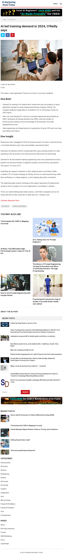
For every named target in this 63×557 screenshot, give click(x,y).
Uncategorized (6, 515)
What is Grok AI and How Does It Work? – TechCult (28, 366)
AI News (3, 478)
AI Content (4, 466)
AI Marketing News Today (34, 552)
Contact (3, 532)
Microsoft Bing (5, 500)
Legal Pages (5, 543)
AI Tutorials (4, 485)
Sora (2, 511)
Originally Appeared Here (10, 200)
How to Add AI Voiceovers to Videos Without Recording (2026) (32, 415)
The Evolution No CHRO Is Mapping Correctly (26, 425)
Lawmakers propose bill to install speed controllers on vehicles (32, 336)
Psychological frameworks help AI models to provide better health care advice (46, 301)
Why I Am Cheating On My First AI (21, 350)
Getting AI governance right (20, 440)
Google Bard (5, 493)
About (3, 525)
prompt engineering (19, 206)
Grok (2, 496)
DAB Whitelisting (6, 536)
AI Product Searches (7, 528)
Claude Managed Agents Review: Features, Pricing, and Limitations (34, 429)
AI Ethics (3, 470)
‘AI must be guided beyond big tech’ (22, 450)
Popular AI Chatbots (7, 508)
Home (4, 19)
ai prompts (5, 206)
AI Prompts (12, 19)
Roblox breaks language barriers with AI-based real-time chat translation (36, 354)
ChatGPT (4, 489)
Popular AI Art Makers (8, 504)
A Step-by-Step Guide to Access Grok (23, 323)
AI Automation (5, 463)
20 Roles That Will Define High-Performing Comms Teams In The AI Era (15, 251)
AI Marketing (5, 474)
